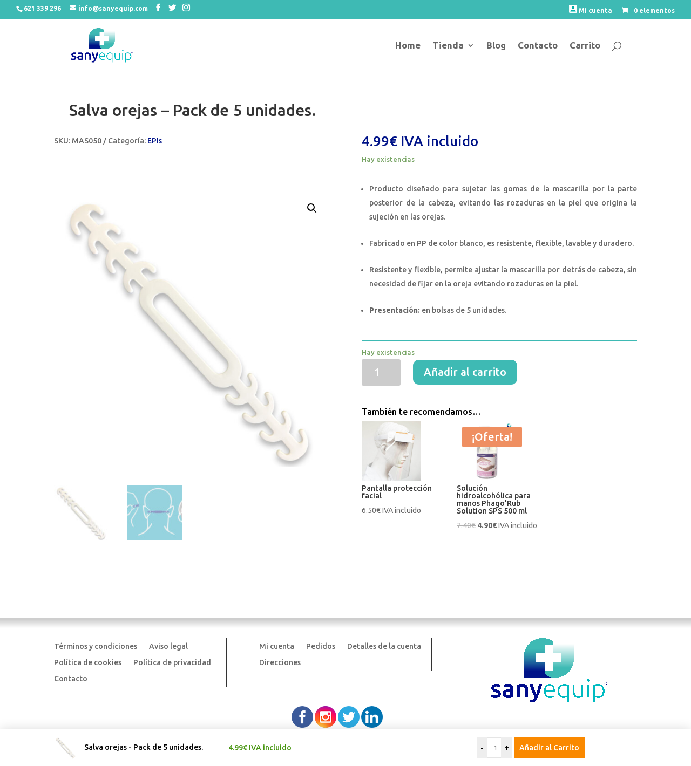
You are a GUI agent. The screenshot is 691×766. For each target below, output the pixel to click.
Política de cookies (87, 663)
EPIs (154, 140)
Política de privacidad (172, 663)
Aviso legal (168, 646)
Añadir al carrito (465, 372)
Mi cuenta (590, 9)
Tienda (448, 46)
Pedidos (320, 646)
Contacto (538, 46)
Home (408, 46)
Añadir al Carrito (549, 747)
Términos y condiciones (95, 646)
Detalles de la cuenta (384, 646)
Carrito (585, 46)
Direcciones (280, 663)
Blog (496, 46)
